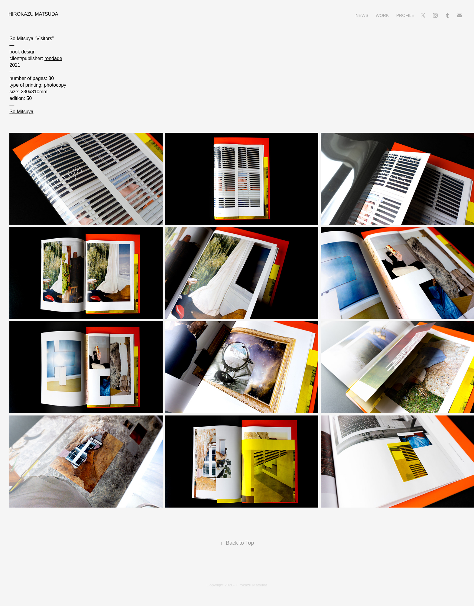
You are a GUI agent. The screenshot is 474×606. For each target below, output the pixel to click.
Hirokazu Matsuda (33, 14)
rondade (53, 58)
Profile (405, 15)
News (362, 15)
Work (382, 15)
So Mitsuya (21, 111)
